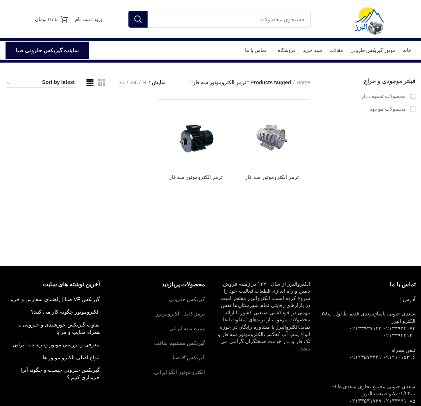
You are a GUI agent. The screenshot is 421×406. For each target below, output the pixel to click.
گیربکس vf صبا (189, 357)
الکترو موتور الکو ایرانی (179, 372)
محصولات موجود (388, 109)
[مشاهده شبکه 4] (89, 82)
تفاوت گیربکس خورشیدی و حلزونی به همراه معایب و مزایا (58, 328)
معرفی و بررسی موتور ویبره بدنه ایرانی (56, 344)
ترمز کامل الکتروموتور (180, 314)
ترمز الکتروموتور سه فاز (272, 177)
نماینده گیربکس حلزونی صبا (47, 50)
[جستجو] (219, 19)
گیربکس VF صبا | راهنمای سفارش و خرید (55, 299)
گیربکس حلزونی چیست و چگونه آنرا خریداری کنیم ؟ (60, 373)
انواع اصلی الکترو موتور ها (71, 357)
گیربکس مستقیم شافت (179, 343)
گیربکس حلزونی (187, 299)
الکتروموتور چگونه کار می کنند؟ (65, 312)
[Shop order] (40, 83)
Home (303, 82)
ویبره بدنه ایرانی (187, 328)
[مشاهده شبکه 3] (101, 82)
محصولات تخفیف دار (384, 96)
